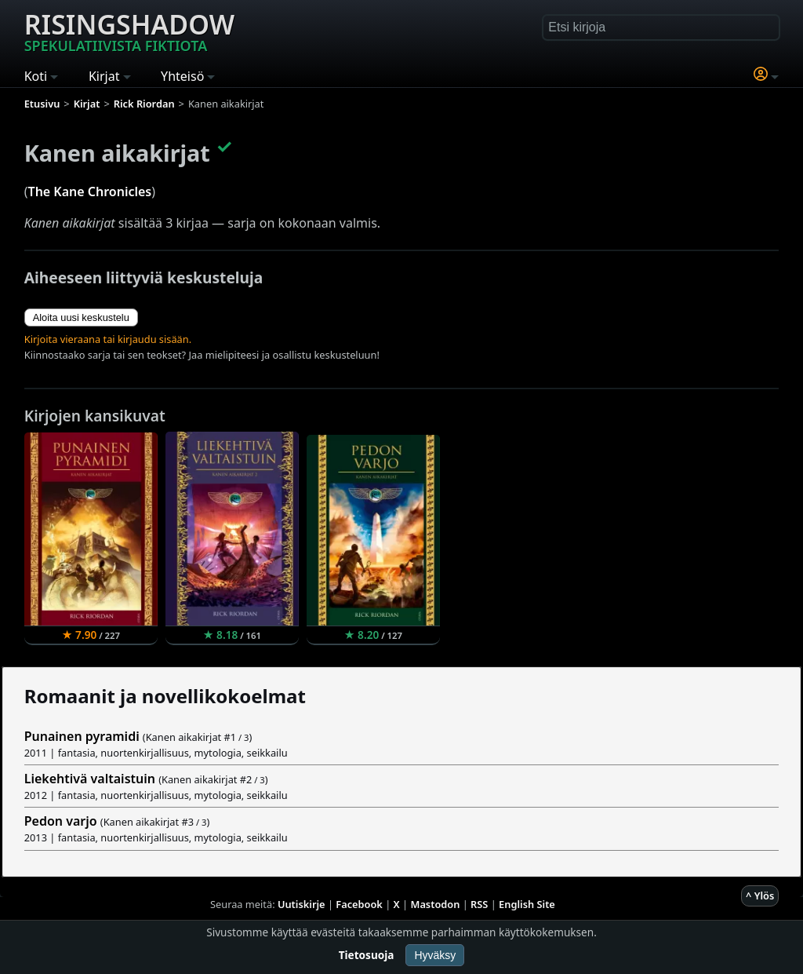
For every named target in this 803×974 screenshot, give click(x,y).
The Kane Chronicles (90, 191)
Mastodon (435, 904)
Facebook (359, 904)
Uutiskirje (301, 904)
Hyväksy (435, 955)
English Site (527, 904)
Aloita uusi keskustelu (81, 317)
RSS (479, 904)
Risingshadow (129, 30)
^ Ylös (760, 895)
